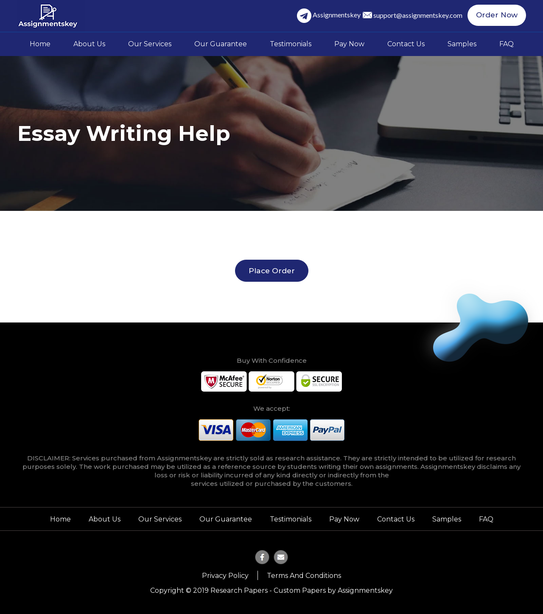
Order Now (498, 15)
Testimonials (290, 44)
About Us (89, 44)
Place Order (272, 270)
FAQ (506, 44)
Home (40, 44)
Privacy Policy (225, 576)
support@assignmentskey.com (420, 15)
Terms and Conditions (304, 576)
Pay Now (349, 44)
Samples (462, 44)
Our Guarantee (220, 44)
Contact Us (406, 44)
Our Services (149, 44)
